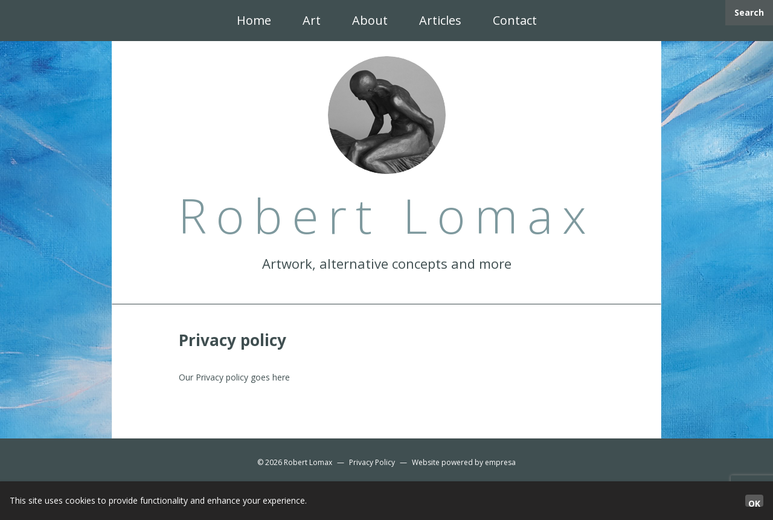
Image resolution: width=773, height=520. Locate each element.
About (370, 20)
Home (254, 20)
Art (312, 20)
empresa (500, 462)
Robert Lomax (308, 462)
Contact (515, 20)
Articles (440, 20)
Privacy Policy (372, 462)
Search (749, 12)
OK (754, 502)
